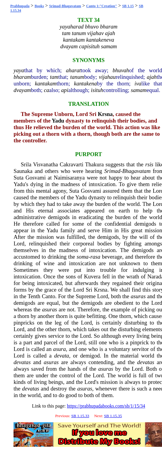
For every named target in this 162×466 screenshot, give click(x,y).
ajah (152, 77)
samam (139, 90)
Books (39, 6)
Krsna (105, 114)
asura (59, 349)
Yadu (58, 120)
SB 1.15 (128, 6)
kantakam (46, 83)
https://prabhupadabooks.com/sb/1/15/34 (106, 405)
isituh (97, 90)
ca (46, 90)
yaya (19, 70)
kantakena (85, 83)
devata (61, 355)
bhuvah (120, 70)
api (64, 90)
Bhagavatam (136, 171)
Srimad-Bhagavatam (65, 6)
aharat (73, 70)
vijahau (107, 77)
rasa (95, 257)
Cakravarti (71, 164)
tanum (77, 77)
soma (82, 257)
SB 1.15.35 (113, 416)
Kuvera (92, 276)
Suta (18, 177)
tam (54, 77)
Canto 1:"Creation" (101, 6)
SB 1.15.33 (80, 416)
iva (137, 83)
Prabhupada (19, 6)
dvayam (22, 90)
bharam (22, 77)
